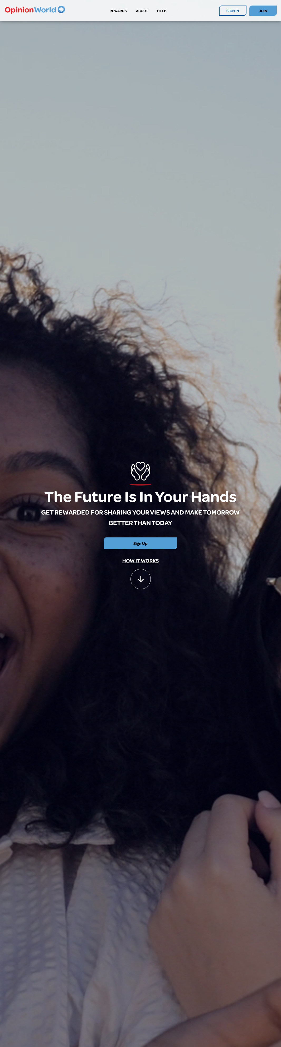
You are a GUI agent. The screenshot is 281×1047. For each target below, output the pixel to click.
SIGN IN (232, 10)
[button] (140, 577)
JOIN (263, 10)
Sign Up (140, 543)
